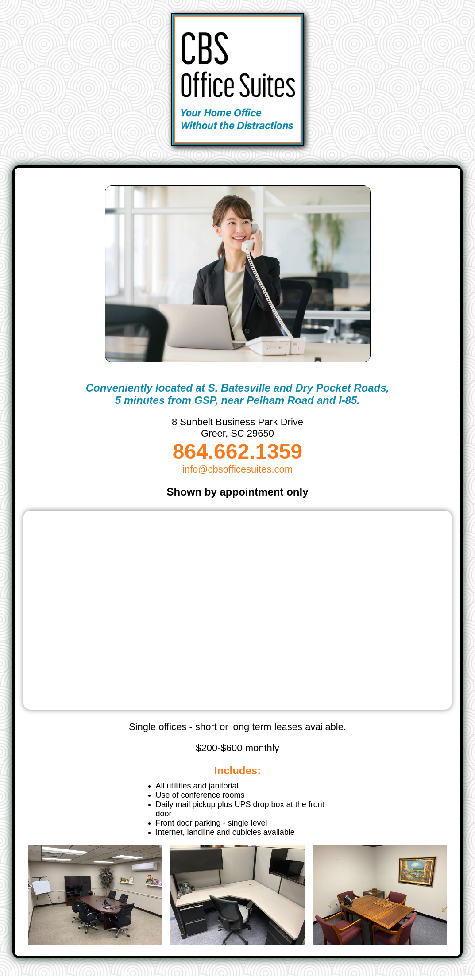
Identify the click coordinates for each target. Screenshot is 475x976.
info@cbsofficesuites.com (237, 469)
